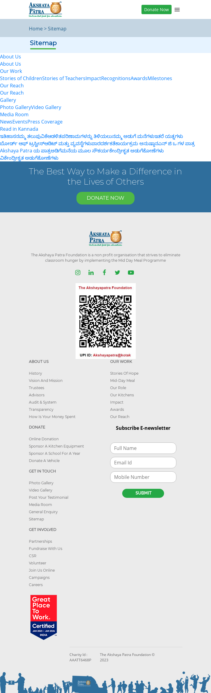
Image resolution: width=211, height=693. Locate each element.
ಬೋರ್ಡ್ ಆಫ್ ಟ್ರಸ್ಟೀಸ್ (22, 143)
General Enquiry (43, 512)
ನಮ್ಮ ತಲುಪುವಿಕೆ (31, 136)
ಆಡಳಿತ (54, 136)
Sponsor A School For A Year (54, 453)
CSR (32, 556)
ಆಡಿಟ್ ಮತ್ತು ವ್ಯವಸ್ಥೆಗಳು (67, 143)
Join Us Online (42, 570)
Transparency (41, 409)
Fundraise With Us (45, 548)
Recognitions (116, 78)
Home (36, 28)
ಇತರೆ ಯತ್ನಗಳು (168, 136)
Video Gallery (46, 107)
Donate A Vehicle (44, 460)
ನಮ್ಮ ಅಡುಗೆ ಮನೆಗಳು (133, 136)
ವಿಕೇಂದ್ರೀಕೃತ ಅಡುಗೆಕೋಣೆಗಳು (29, 158)
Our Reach (12, 92)
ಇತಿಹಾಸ (8, 136)
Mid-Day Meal (122, 380)
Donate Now (156, 9)
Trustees (36, 388)
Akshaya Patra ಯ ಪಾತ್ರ (25, 150)
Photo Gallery (15, 107)
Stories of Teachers (63, 78)
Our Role (118, 388)
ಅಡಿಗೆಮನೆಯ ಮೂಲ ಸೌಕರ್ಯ (80, 150)
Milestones (159, 78)
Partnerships (40, 541)
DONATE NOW (105, 198)
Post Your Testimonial (48, 497)
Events (19, 121)
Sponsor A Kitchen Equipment (56, 446)
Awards (139, 78)
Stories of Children (21, 78)
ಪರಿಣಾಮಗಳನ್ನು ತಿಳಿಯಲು (86, 136)
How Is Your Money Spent (52, 416)
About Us (10, 64)
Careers (36, 584)
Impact (93, 78)
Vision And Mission (46, 380)
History (35, 373)
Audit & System (43, 402)
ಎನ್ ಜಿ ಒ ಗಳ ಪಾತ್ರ (176, 143)
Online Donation (44, 439)
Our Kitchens (122, 395)
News (6, 121)
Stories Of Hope (124, 373)
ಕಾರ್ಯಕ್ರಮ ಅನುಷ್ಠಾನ (136, 143)
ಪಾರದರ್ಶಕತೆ (103, 143)
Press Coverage (45, 121)
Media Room (40, 504)
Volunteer (37, 563)
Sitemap (36, 519)
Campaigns (39, 577)
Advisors (37, 395)
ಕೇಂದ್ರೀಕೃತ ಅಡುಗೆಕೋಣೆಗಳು (136, 150)
